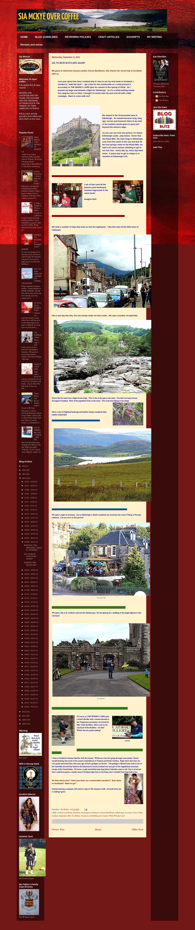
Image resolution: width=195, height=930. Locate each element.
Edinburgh (119, 812)
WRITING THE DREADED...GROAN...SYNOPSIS (33, 547)
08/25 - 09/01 (30, 574)
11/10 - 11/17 (30, 506)
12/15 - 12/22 (30, 485)
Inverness (128, 812)
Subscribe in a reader (161, 141)
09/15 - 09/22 (30, 538)
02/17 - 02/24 (30, 682)
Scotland (55, 816)
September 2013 (65, 816)
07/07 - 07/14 (30, 602)
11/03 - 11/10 (30, 510)
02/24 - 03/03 (30, 678)
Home (98, 829)
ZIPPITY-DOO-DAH (37, 366)
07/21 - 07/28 (30, 594)
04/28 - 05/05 (30, 642)
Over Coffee (137, 812)
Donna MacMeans (96, 71)
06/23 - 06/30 (30, 610)
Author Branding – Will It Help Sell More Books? (37, 177)
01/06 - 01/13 (30, 706)
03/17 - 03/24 (30, 666)
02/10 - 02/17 (30, 686)
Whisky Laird (119, 816)
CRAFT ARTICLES (108, 37)
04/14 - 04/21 (30, 650)
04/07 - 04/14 (30, 654)
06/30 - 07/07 (30, 606)
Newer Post (58, 829)
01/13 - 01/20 (30, 703)
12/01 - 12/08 (30, 494)
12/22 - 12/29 (30, 481)
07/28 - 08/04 (30, 590)
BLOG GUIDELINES (46, 37)
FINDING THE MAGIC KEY (30, 563)
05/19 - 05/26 (30, 630)
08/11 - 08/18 (30, 582)
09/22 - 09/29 (30, 534)
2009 (24, 724)
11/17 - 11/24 (30, 502)
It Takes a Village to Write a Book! (37, 207)
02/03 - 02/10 (30, 690)
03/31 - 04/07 (30, 658)
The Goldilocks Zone (37, 335)
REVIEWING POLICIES (78, 37)
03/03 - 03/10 (30, 674)
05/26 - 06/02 (30, 626)
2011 (24, 716)
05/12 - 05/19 (30, 634)
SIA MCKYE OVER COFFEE (48, 17)
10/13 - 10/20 (30, 522)
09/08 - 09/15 (30, 542)
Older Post (137, 829)
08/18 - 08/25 (30, 578)
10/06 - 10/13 (30, 526)
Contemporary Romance (90, 812)
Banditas (76, 812)
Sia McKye (76, 816)
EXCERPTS (133, 37)
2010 (24, 720)
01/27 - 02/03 (30, 694)
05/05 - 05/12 (30, 638)
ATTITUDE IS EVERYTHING (37, 307)
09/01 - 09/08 (30, 570)
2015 (24, 470)
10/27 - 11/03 (30, 514)
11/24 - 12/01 (30, 498)
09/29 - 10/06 (30, 530)
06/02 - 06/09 (30, 622)
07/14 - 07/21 (30, 598)
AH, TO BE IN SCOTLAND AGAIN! (30, 556)
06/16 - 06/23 (30, 614)
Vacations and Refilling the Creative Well (97, 816)
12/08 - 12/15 (30, 490)
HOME (24, 37)
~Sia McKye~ (65, 809)
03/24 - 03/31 (30, 662)
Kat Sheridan (164, 96)
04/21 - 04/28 (30, 646)
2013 (24, 478)
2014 (24, 474)
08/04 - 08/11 (30, 586)
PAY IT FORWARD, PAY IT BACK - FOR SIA (37, 433)
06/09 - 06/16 (30, 618)
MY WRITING (154, 37)
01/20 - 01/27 (30, 699)
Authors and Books (64, 812)
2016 (24, 466)
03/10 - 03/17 (30, 670)
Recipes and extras (31, 44)
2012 (24, 712)
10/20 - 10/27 (30, 518)
